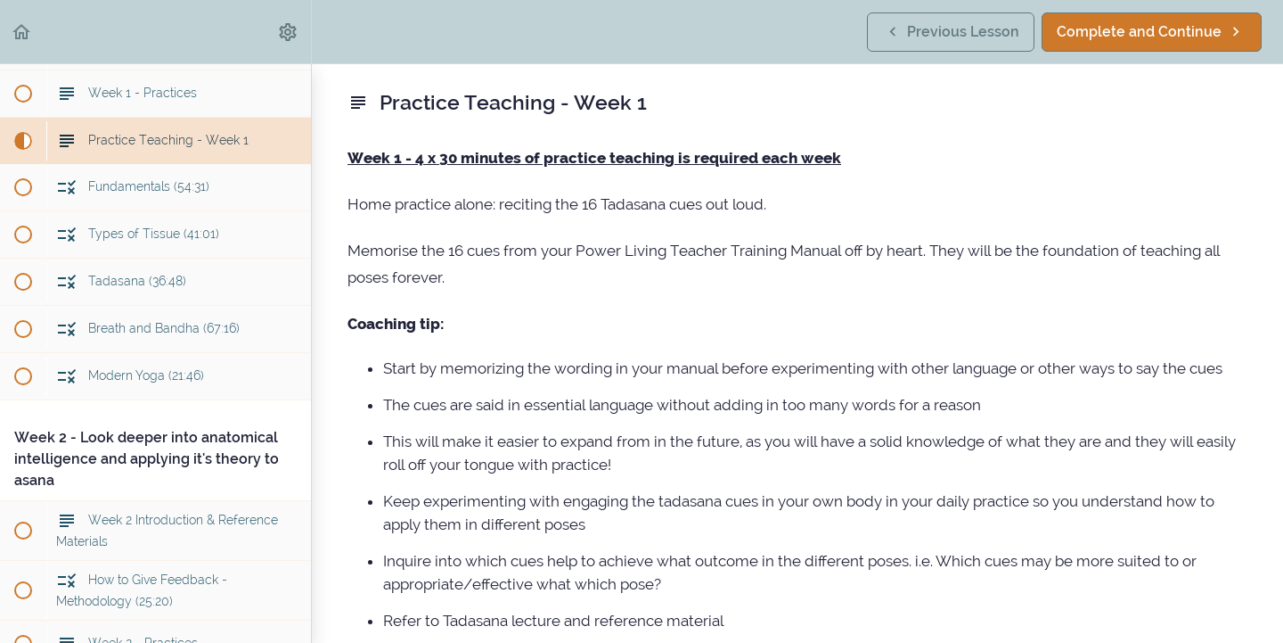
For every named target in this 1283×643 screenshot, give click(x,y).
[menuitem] (288, 31)
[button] (22, 31)
